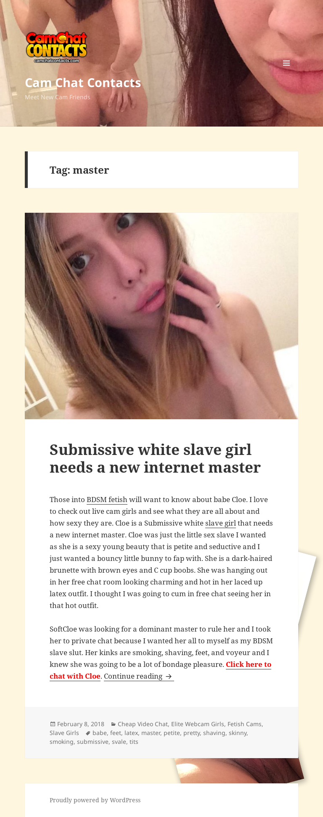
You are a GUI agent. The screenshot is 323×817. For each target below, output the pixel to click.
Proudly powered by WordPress (95, 800)
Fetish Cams (245, 724)
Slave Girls (64, 733)
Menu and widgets (286, 74)
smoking (62, 742)
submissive (93, 742)
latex (131, 733)
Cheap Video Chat (143, 724)
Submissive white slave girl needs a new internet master (155, 458)
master (150, 733)
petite (172, 733)
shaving (214, 733)
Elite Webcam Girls (197, 724)
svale (119, 742)
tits (134, 742)
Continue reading (139, 676)
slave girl (220, 523)
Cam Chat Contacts (83, 82)
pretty (191, 733)
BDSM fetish (107, 499)
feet (115, 733)
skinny (237, 733)
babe (100, 733)
